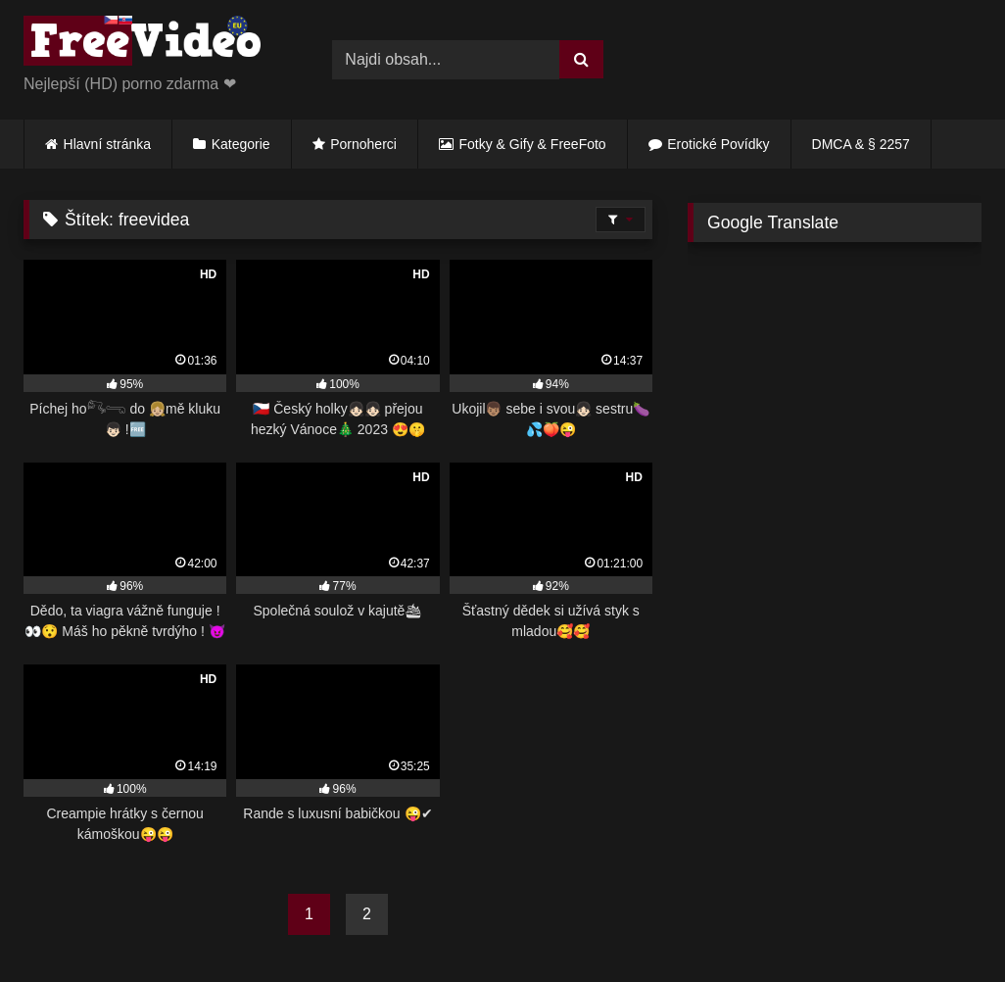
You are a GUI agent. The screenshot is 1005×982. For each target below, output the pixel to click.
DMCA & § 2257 (861, 144)
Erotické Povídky (718, 144)
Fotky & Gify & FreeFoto (532, 144)
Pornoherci (363, 144)
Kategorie (241, 144)
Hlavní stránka (107, 144)
